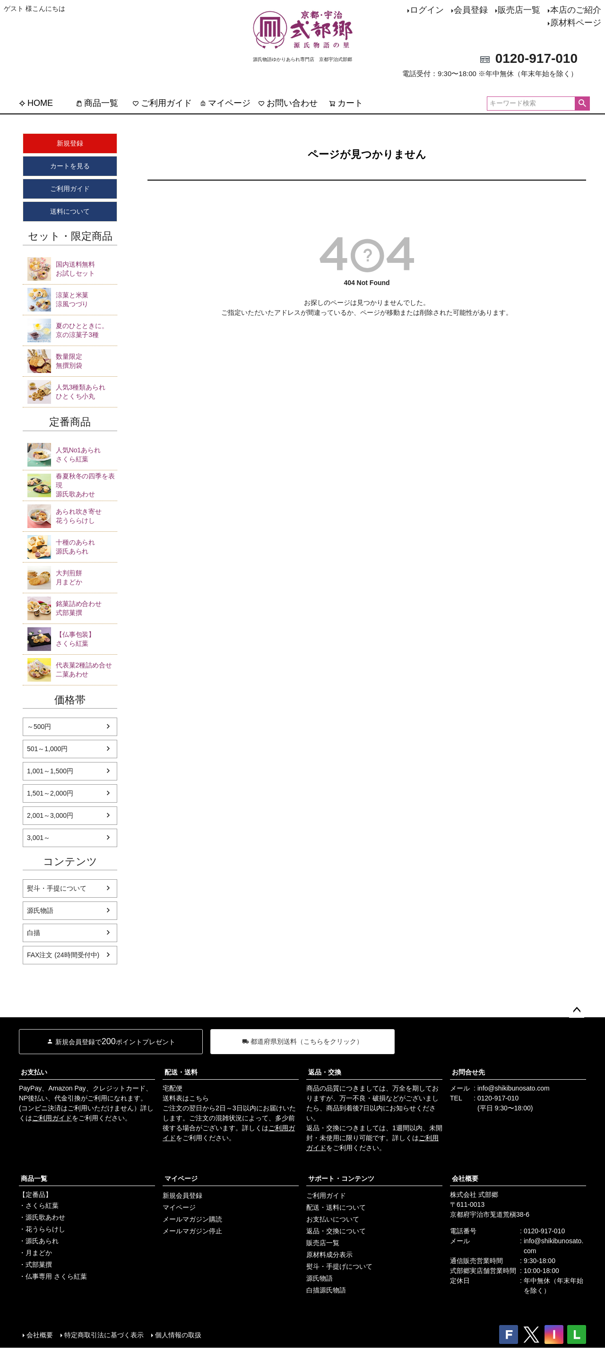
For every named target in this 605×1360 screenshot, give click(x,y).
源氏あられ (86, 546)
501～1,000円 (47, 749)
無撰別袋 (86, 360)
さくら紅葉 (86, 454)
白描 (33, 932)
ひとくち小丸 (86, 391)
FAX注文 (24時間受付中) (63, 955)
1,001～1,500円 (50, 771)
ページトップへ (576, 1010)
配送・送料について (336, 1207)
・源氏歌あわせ (42, 1217)
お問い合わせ (288, 103)
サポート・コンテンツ (341, 1178)
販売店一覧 (519, 10)
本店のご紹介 (575, 10)
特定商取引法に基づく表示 (104, 1335)
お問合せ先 (468, 1072)
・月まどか (35, 1252)
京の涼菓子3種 (86, 329)
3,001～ (38, 837)
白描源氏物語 (326, 1290)
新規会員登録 (182, 1195)
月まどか (86, 577)
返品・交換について (336, 1231)
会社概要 (465, 1178)
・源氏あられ (39, 1241)
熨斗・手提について (56, 888)
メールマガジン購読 (192, 1219)
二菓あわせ (86, 669)
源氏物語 (40, 910)
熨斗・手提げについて (339, 1266)
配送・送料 (181, 1072)
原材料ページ (575, 22)
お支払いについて (332, 1219)
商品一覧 (97, 103)
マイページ (225, 103)
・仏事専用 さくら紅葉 (53, 1276)
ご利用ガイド (162, 103)
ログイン (427, 10)
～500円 (39, 726)
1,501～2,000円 (50, 793)
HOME (36, 103)
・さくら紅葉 (39, 1205)
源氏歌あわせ (86, 485)
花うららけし (86, 515)
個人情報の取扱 (178, 1335)
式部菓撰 (86, 607)
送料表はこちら (186, 1098)
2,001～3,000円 (50, 815)
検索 (582, 103)
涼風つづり (86, 299)
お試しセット (86, 268)
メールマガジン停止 (192, 1231)
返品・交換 (324, 1072)
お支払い (34, 1072)
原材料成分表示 (329, 1254)
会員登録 (471, 10)
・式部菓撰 (35, 1264)
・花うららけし (42, 1229)
